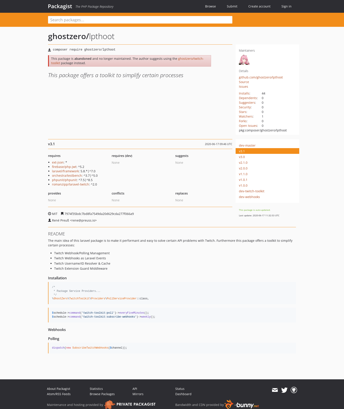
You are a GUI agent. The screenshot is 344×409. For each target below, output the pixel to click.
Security (245, 107)
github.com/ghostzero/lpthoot (261, 77)
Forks (243, 121)
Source (244, 82)
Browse (210, 6)
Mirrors (138, 394)
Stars (242, 112)
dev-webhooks (249, 197)
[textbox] (140, 20)
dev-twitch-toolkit (251, 191)
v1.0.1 (243, 180)
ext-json (58, 162)
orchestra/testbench (67, 175)
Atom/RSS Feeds (59, 394)
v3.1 (242, 151)
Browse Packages (102, 394)
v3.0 (242, 157)
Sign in (286, 6)
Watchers (246, 116)
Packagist (60, 6)
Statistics (96, 389)
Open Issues (248, 126)
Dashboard (183, 394)
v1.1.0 (243, 174)
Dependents (248, 98)
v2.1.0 (243, 162)
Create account (259, 6)
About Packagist (58, 389)
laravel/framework (65, 171)
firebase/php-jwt (64, 167)
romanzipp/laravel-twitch (70, 184)
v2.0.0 (243, 168)
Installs (244, 93)
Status (180, 389)
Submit (232, 6)
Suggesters (247, 102)
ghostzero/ (68, 36)
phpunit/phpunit (64, 180)
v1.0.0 (243, 185)
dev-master (247, 145)
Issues (243, 86)
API (135, 389)
